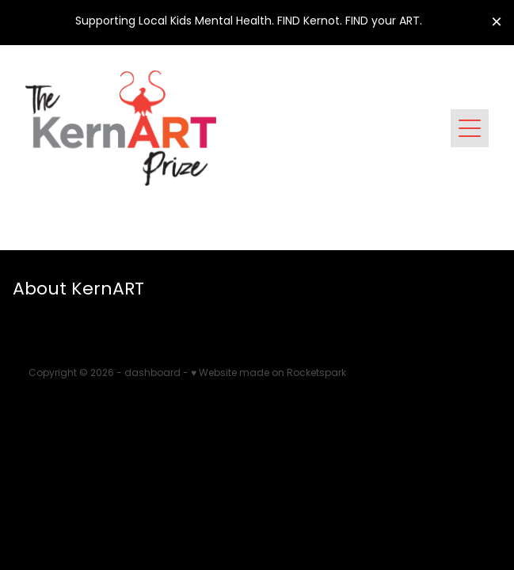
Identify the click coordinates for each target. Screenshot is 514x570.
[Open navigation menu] (470, 128)
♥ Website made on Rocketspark (268, 374)
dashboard (152, 374)
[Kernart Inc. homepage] (237, 128)
